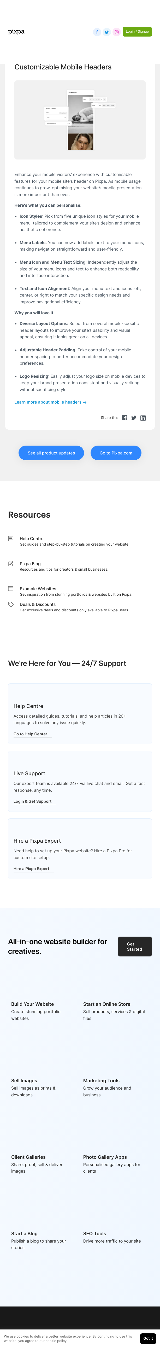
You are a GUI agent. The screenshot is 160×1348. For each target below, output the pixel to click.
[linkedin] (143, 417)
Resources (29, 515)
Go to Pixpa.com (116, 453)
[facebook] (124, 417)
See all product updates (51, 453)
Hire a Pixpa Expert (34, 868)
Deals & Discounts (38, 604)
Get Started (134, 946)
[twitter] (134, 417)
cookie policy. (57, 1341)
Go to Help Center (33, 733)
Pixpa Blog (30, 563)
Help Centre (32, 538)
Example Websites (38, 588)
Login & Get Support (35, 801)
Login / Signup (137, 31)
